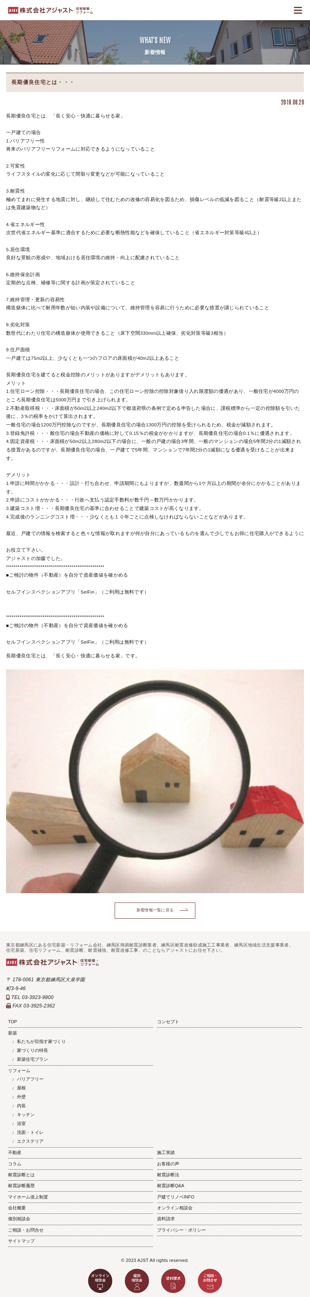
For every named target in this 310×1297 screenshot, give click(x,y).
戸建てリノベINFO (175, 1196)
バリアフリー (30, 1079)
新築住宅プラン (32, 1059)
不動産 (14, 1152)
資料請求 (166, 1218)
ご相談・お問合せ (26, 1230)
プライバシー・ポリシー (181, 1230)
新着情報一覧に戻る (155, 910)
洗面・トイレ (30, 1132)
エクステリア (30, 1141)
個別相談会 (19, 1218)
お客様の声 (168, 1163)
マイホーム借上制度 (28, 1196)
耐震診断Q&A (170, 1185)
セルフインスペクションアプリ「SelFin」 (52, 592)
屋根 (21, 1087)
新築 (12, 1032)
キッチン (26, 1114)
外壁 (21, 1096)
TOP (12, 1021)
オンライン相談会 (175, 1207)
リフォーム (19, 1070)
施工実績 (166, 1152)
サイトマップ (21, 1240)
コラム (14, 1163)
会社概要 (17, 1207)
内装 (21, 1105)
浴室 (21, 1123)
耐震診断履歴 (21, 1185)
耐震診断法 (168, 1174)
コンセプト (168, 1021)
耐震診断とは (21, 1174)
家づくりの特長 (32, 1050)
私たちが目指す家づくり (41, 1041)
